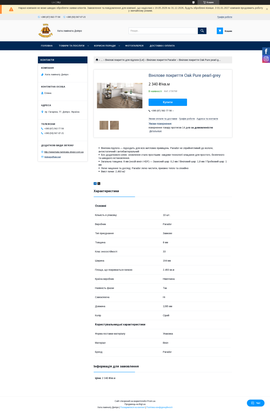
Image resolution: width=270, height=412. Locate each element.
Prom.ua (151, 401)
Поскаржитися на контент (132, 407)
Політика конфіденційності (159, 407)
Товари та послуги (71, 45)
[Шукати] (202, 31)
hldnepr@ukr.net (52, 156)
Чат (255, 403)
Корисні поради (105, 45)
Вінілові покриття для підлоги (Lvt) (124, 60)
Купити (168, 102)
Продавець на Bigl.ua (135, 404)
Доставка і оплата (162, 45)
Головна (47, 45)
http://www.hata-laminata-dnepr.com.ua (64, 152)
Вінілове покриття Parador (161, 60)
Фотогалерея (134, 45)
